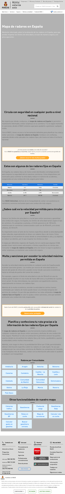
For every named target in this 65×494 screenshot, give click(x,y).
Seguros (18, 11)
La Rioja (25, 390)
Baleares (55, 369)
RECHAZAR (32, 491)
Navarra (56, 390)
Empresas (24, 1)
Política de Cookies (52, 487)
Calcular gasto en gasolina (9, 426)
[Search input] (45, 6)
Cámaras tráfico (9, 410)
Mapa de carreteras (40, 417)
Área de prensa (47, 1)
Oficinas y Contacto (34, 1)
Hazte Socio (4, 11)
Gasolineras (24, 410)
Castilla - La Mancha (40, 375)
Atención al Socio (7, 451)
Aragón (25, 369)
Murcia (40, 390)
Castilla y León (55, 375)
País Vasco (9, 395)
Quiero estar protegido (32, 315)
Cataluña (9, 383)
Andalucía (9, 369)
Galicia (9, 390)
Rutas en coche (24, 417)
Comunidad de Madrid (24, 383)
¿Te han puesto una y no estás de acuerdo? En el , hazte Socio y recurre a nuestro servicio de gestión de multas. (32, 151)
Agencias (21, 457)
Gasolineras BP (9, 417)
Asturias (40, 369)
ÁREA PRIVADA (24, 471)
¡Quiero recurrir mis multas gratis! (32, 158)
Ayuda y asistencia (57, 11)
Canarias (9, 376)
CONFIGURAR (20, 491)
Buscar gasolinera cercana (25, 426)
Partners (21, 454)
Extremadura (56, 383)
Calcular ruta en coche (56, 417)
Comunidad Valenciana (40, 383)
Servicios (12, 11)
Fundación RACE (38, 11)
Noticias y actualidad (27, 11)
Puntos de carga (40, 410)
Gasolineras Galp (55, 410)
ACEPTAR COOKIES (45, 491)
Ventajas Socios (58, 1)
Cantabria (25, 376)
